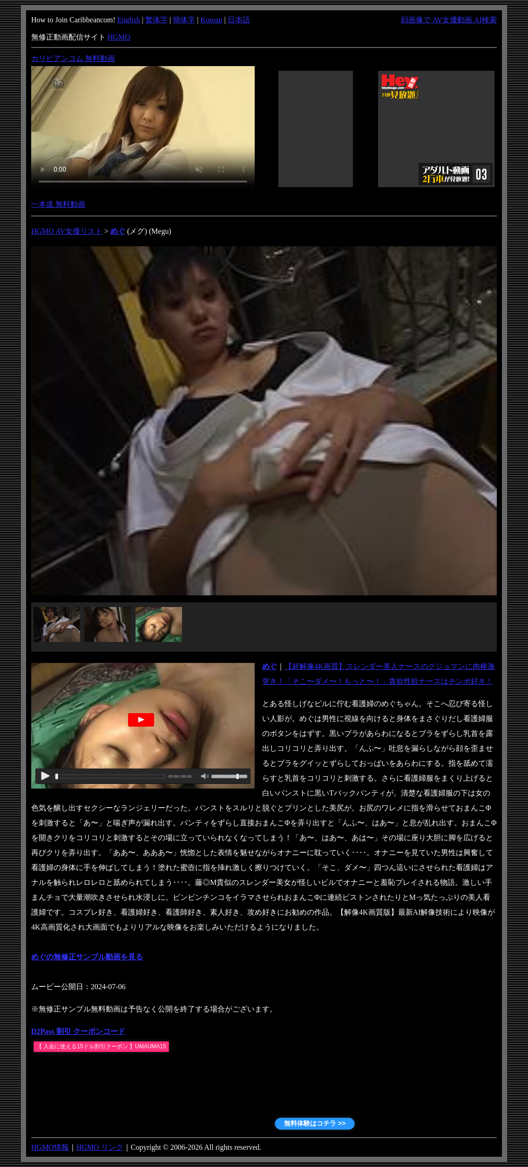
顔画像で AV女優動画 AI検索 (449, 20)
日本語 (239, 20)
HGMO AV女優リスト (66, 231)
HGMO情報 (50, 1147)
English (128, 20)
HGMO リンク (99, 1147)
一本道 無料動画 (58, 204)
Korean (211, 20)
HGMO (119, 37)
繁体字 (156, 20)
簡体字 (184, 20)
